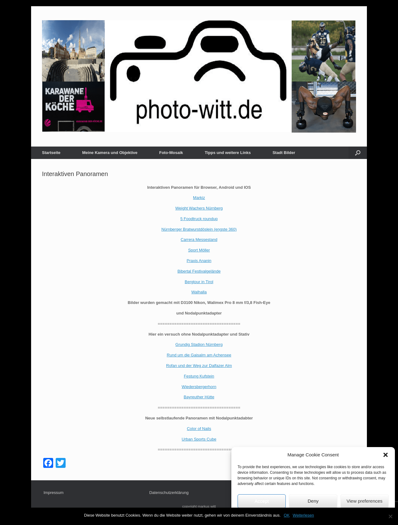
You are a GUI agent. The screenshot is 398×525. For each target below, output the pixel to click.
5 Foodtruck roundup (199, 218)
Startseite (51, 152)
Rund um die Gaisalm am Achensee (199, 355)
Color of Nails (199, 428)
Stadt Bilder (283, 152)
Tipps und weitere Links (228, 152)
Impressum (53, 492)
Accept (262, 501)
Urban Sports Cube (199, 439)
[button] (385, 455)
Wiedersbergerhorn (199, 386)
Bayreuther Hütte (199, 397)
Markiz (199, 197)
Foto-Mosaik (171, 152)
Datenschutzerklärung (168, 492)
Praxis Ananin (199, 260)
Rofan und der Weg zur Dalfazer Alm (199, 365)
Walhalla (198, 292)
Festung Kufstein (199, 376)
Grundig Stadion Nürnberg (199, 344)
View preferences (365, 501)
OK (287, 515)
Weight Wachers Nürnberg (199, 208)
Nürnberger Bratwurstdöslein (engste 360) (199, 229)
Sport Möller (199, 250)
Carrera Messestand (199, 239)
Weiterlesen (303, 515)
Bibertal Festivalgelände (199, 271)
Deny (313, 501)
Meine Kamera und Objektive (109, 152)
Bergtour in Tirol (199, 281)
